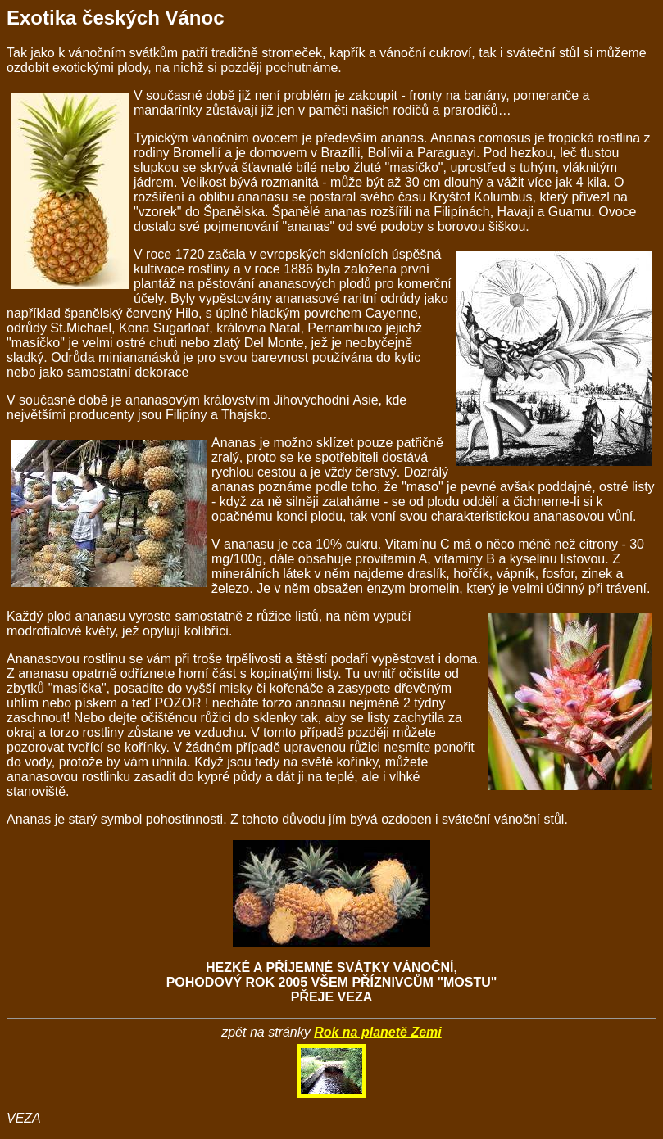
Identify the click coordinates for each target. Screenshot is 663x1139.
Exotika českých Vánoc (115, 18)
